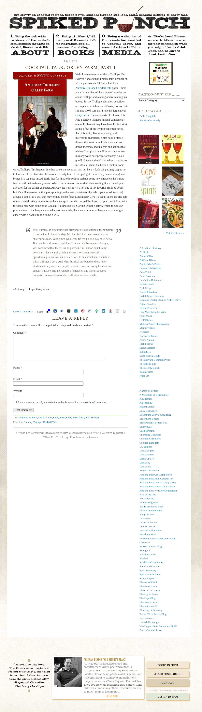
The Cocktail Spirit (149, 590)
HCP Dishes (145, 319)
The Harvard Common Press (154, 359)
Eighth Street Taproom (151, 295)
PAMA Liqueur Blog (150, 546)
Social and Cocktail (149, 566)
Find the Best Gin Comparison (155, 474)
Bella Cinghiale (147, 116)
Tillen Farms (146, 371)
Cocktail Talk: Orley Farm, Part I (70, 67)
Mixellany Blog (147, 534)
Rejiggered (145, 550)
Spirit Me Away (147, 570)
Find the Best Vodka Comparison (157, 486)
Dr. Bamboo (145, 446)
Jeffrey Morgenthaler (150, 510)
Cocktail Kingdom (149, 442)
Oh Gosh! (144, 542)
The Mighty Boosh (149, 367)
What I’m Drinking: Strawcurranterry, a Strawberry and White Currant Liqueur (70, 437)
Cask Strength (146, 430)
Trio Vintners (146, 618)
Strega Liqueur (147, 578)
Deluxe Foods (146, 283)
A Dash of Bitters (148, 390)
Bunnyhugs (145, 426)
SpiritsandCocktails (149, 574)
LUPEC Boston (147, 526)
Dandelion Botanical (150, 279)
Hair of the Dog (147, 494)
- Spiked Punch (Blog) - (168, 673)
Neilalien (144, 331)
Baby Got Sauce (148, 410)
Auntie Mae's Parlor (150, 263)
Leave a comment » (23, 311)
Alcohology (145, 402)
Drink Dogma (146, 450)
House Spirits (146, 498)
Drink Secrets (146, 454)
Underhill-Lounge (149, 622)
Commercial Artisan (150, 267)
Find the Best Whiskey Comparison (158, 490)
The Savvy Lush (148, 602)
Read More (113, 696)
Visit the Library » (175, 233)
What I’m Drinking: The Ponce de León (69, 442)
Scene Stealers (147, 347)
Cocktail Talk (45, 422)
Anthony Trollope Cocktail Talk (93, 87)
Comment (19, 332)
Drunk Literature (148, 291)
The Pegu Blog (147, 598)
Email (17, 383)
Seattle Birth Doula (149, 355)
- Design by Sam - (168, 696)
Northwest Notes (148, 335)
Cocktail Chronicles (150, 438)
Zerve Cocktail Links (150, 630)
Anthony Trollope (28, 422)
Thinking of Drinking (150, 610)
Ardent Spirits (146, 406)
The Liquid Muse (148, 594)
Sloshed (143, 558)
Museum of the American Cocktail (157, 538)
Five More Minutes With (152, 311)
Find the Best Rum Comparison (156, 478)
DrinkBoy (144, 462)
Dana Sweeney (147, 276)
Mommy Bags (147, 327)
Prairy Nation (146, 339)
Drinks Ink (145, 466)
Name (17, 372)
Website (17, 395)
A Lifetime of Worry (150, 248)
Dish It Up (145, 288)
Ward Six (144, 375)
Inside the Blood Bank (151, 506)
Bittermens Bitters (149, 418)
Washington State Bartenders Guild (158, 626)
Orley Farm (59, 422)
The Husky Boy (147, 363)
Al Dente (144, 251)
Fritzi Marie (145, 315)
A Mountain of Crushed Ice (154, 394)
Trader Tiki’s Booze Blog (152, 614)
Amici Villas (146, 256)
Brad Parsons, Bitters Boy (153, 422)
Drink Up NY (146, 458)
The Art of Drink (148, 582)
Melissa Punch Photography (154, 323)
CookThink (145, 272)
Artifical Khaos (147, 260)
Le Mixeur (145, 518)
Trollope (95, 422)
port (87, 422)
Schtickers (145, 351)
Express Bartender (149, 470)
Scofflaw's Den (147, 554)
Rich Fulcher (146, 343)
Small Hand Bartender (151, 562)
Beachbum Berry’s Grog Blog (155, 414)
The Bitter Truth (148, 586)
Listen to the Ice (148, 522)
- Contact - (168, 682)
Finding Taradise (148, 307)
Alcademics (145, 398)
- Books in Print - (168, 665)
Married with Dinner (150, 530)
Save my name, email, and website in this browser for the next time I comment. (62, 407)
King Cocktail (146, 514)
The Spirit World (148, 606)
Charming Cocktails (150, 434)
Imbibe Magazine (148, 502)
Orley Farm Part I (75, 422)
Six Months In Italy (149, 120)
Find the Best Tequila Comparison (157, 482)
